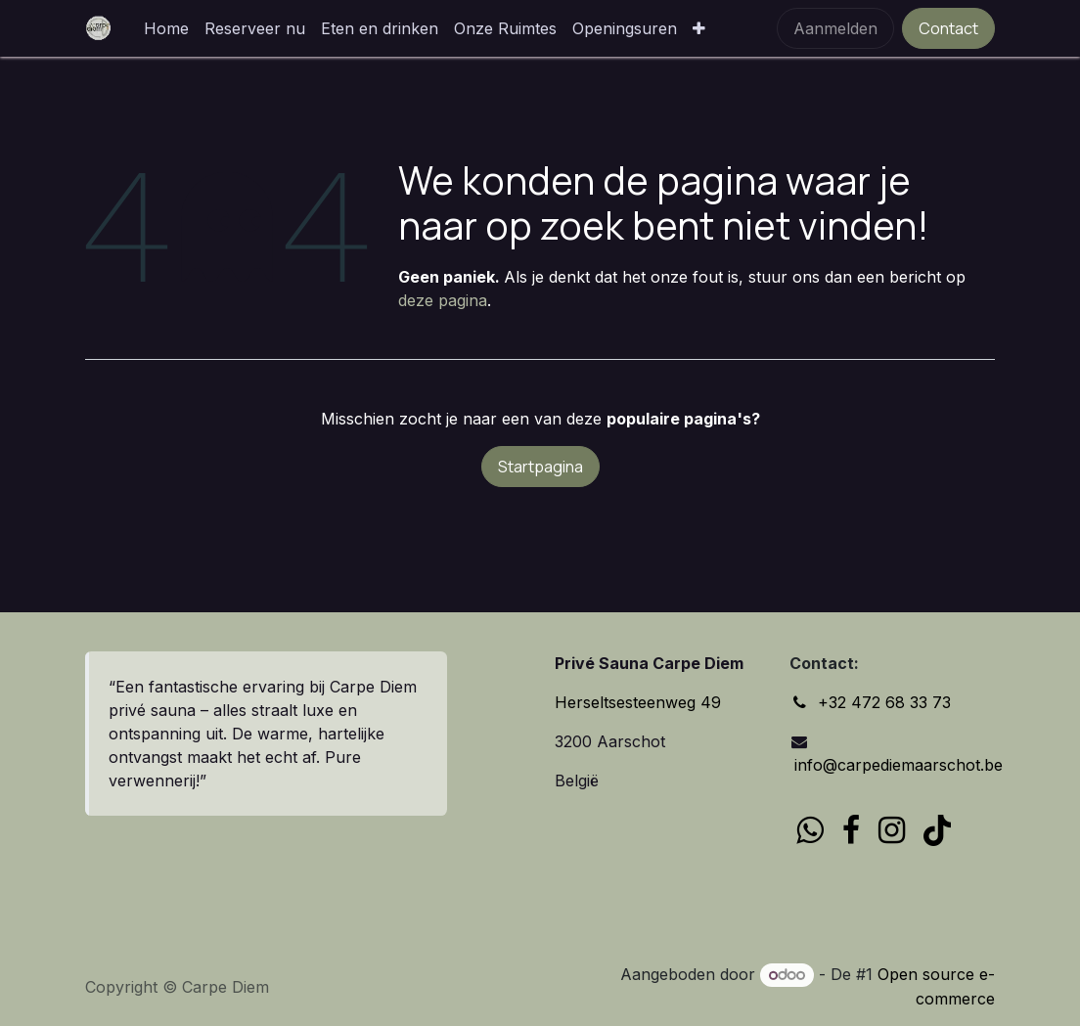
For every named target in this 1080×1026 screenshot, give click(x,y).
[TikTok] (937, 830)
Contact (948, 28)
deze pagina (442, 300)
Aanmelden (835, 28)
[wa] (809, 830)
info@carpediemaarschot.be (896, 765)
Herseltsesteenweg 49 (638, 702)
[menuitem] (166, 28)
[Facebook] (851, 830)
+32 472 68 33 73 (884, 702)
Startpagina (540, 466)
